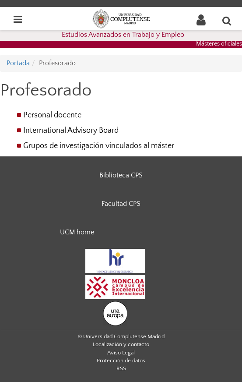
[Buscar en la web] (227, 20)
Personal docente (52, 115)
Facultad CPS (121, 204)
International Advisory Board (71, 130)
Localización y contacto (121, 344)
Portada (18, 63)
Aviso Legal (121, 353)
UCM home (77, 232)
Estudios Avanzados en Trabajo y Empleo (123, 35)
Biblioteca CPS (121, 175)
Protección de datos (121, 360)
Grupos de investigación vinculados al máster (98, 145)
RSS (121, 368)
